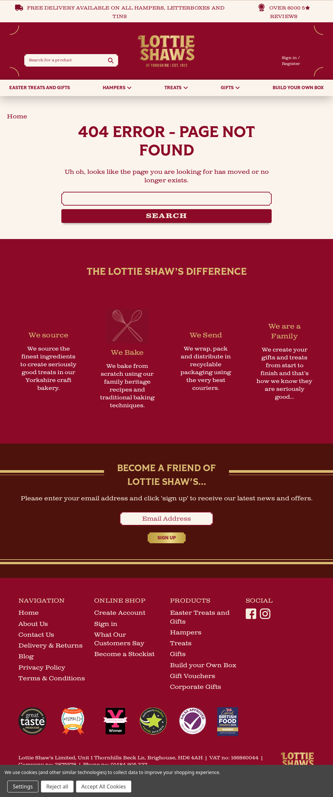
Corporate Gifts (195, 688)
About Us (33, 625)
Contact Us (36, 636)
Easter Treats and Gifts (39, 89)
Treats (176, 89)
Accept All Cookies (103, 786)
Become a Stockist (124, 655)
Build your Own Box (298, 89)
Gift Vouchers (192, 677)
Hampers (117, 89)
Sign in (289, 58)
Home (28, 614)
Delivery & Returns (50, 646)
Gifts (230, 89)
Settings (23, 786)
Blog (25, 657)
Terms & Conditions (51, 679)
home (17, 117)
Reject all (57, 786)
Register (290, 64)
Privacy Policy (41, 668)
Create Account (119, 614)
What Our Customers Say (119, 640)
